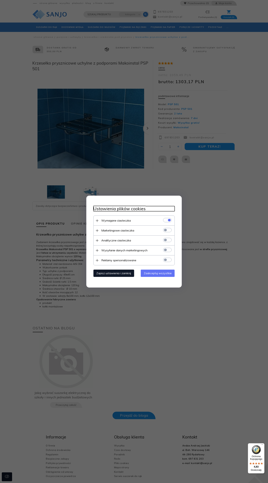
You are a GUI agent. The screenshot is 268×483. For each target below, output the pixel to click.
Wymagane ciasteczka (116, 220)
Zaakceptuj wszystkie (158, 273)
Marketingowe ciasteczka (117, 230)
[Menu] (262, 445)
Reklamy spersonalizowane (118, 260)
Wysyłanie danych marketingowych (124, 250)
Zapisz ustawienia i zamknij (113, 273)
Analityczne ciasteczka (116, 240)
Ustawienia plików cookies (119, 208)
